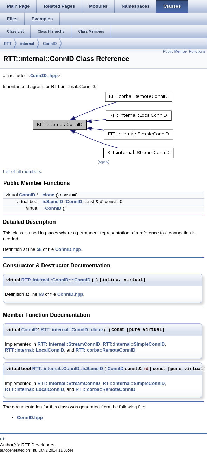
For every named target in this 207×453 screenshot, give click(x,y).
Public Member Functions (184, 51)
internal (27, 43)
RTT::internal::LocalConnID (34, 350)
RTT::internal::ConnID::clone (72, 329)
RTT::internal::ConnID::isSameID (67, 368)
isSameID (53, 201)
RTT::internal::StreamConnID (69, 344)
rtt (2, 438)
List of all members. (23, 171)
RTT (7, 43)
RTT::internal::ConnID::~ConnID (56, 279)
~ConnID (52, 208)
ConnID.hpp (44, 76)
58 (39, 249)
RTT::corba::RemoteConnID (105, 350)
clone (48, 195)
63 (41, 294)
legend (103, 162)
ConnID (50, 43)
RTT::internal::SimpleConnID (134, 344)
